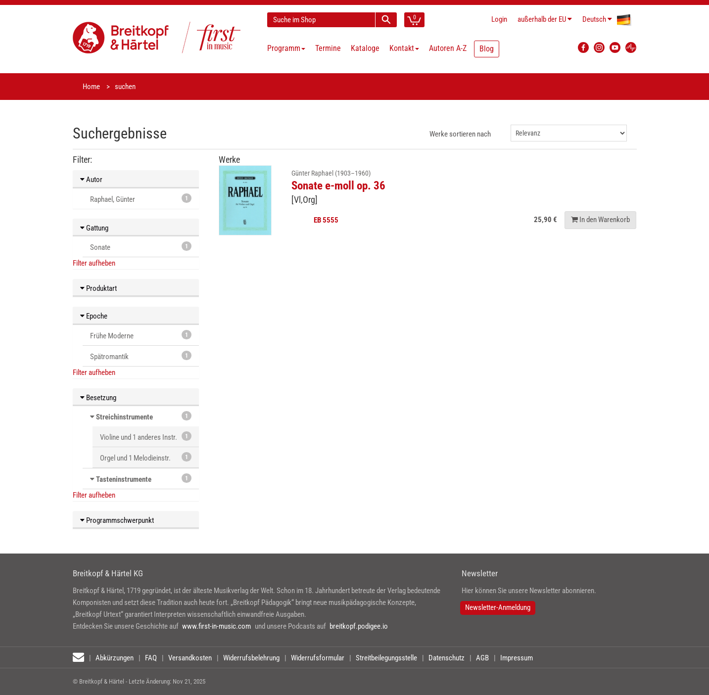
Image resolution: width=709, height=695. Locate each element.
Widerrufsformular (317, 657)
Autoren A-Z (448, 48)
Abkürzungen (114, 657)
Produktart (98, 288)
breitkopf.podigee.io (359, 626)
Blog (486, 48)
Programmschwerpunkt (117, 520)
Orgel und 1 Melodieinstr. (145, 457)
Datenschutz (446, 657)
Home (91, 86)
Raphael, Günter (140, 198)
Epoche (93, 316)
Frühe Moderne (140, 335)
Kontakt (404, 48)
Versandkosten (190, 657)
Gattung (94, 228)
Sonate (140, 246)
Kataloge (365, 48)
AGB (482, 657)
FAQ (151, 657)
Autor (91, 179)
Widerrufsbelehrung (251, 657)
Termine (328, 48)
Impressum (516, 657)
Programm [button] (286, 48)
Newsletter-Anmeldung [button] (497, 607)
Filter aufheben (94, 263)
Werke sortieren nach (460, 134)
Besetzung (98, 397)
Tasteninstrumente (123, 479)
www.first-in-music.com (216, 626)
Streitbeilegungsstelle (386, 657)
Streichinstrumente (124, 417)
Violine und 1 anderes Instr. (145, 436)
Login (499, 19)
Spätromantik (140, 356)
